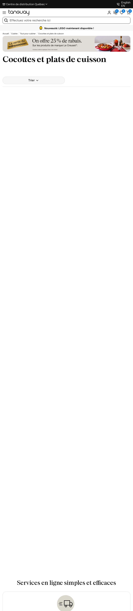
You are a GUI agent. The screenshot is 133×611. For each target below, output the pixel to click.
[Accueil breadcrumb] (6, 33)
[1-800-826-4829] (118, 4)
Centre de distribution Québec (25, 4)
